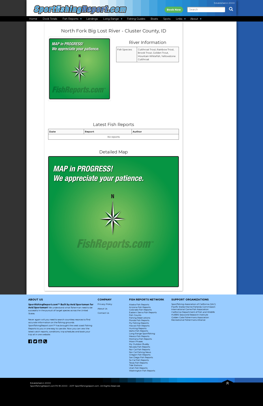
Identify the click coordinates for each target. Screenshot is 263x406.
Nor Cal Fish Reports (139, 349)
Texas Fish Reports (138, 362)
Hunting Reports (137, 328)
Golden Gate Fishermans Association (190, 317)
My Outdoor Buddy (139, 344)
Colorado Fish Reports (140, 309)
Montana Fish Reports (140, 339)
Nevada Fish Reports (139, 346)
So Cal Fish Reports (139, 360)
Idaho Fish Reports (138, 330)
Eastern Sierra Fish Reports (143, 312)
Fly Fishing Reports (139, 323)
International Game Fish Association (190, 309)
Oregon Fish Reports (139, 354)
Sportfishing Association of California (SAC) (193, 304)
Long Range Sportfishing (142, 333)
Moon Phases (136, 341)
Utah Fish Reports (138, 368)
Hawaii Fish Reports (139, 325)
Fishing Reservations (139, 317)
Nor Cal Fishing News (140, 352)
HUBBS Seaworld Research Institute (189, 314)
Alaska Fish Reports (139, 304)
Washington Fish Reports (142, 370)
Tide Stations (135, 365)
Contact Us (103, 313)
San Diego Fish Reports (141, 357)
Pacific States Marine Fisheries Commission (193, 306)
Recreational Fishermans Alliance (188, 320)
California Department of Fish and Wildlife (193, 312)
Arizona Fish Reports (140, 307)
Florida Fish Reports (139, 320)
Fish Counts (135, 315)
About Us (102, 308)
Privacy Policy (105, 304)
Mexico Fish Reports (139, 336)
